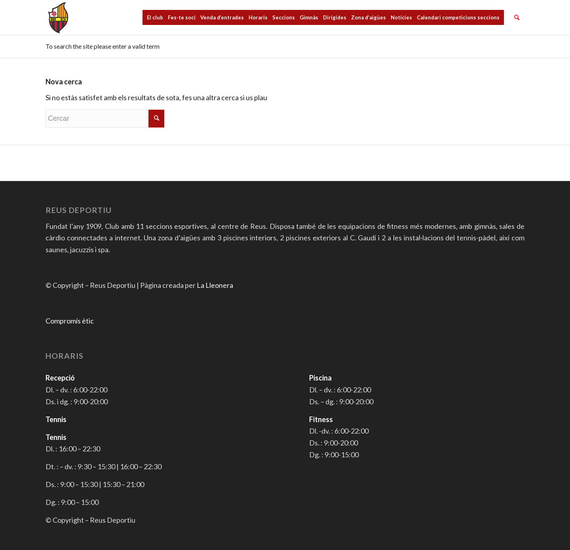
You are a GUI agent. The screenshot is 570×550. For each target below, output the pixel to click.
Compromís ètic (70, 320)
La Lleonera (215, 285)
